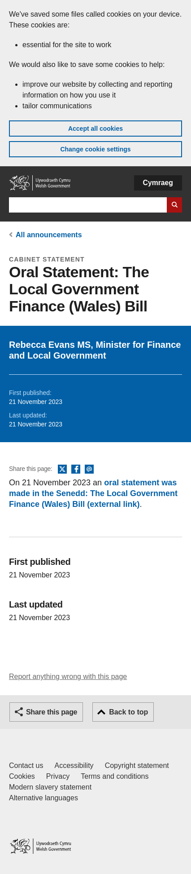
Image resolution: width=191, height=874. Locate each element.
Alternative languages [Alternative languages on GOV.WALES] (43, 798)
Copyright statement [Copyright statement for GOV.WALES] (137, 765)
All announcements (49, 235)
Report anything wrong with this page (68, 676)
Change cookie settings (95, 149)
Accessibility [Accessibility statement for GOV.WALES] (73, 765)
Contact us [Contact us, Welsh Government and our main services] (26, 765)
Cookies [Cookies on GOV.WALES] (22, 776)
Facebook (75, 470)
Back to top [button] (128, 712)
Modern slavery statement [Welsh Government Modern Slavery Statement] (50, 787)
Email (89, 470)
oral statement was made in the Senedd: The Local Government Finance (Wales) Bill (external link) (93, 493)
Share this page (51, 712)
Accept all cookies (95, 128)
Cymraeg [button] (158, 182)
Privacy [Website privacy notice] (57, 776)
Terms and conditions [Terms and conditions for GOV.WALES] (114, 776)
